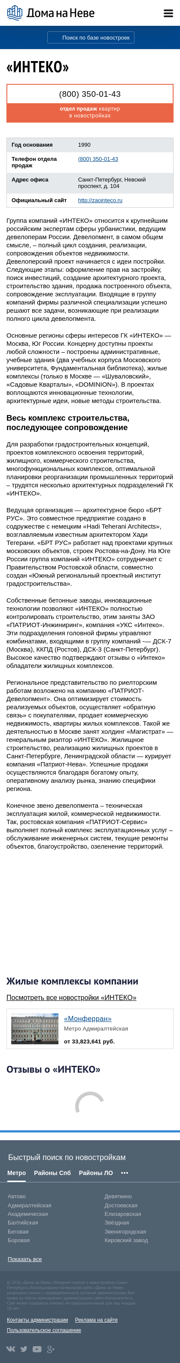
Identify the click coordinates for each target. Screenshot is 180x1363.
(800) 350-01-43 (90, 93)
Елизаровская (123, 1214)
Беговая (18, 1231)
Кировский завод (126, 1240)
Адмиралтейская (30, 1205)
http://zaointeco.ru (100, 200)
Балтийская (23, 1222)
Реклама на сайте (96, 1320)
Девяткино (118, 1196)
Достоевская (121, 1205)
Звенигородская (125, 1231)
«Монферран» (88, 1018)
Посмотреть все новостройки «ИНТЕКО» (71, 997)
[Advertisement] (70, 912)
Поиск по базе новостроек (96, 37)
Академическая (28, 1214)
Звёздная (117, 1222)
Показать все (25, 1259)
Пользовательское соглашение (44, 1330)
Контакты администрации (37, 1320)
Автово (17, 1196)
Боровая (19, 1240)
